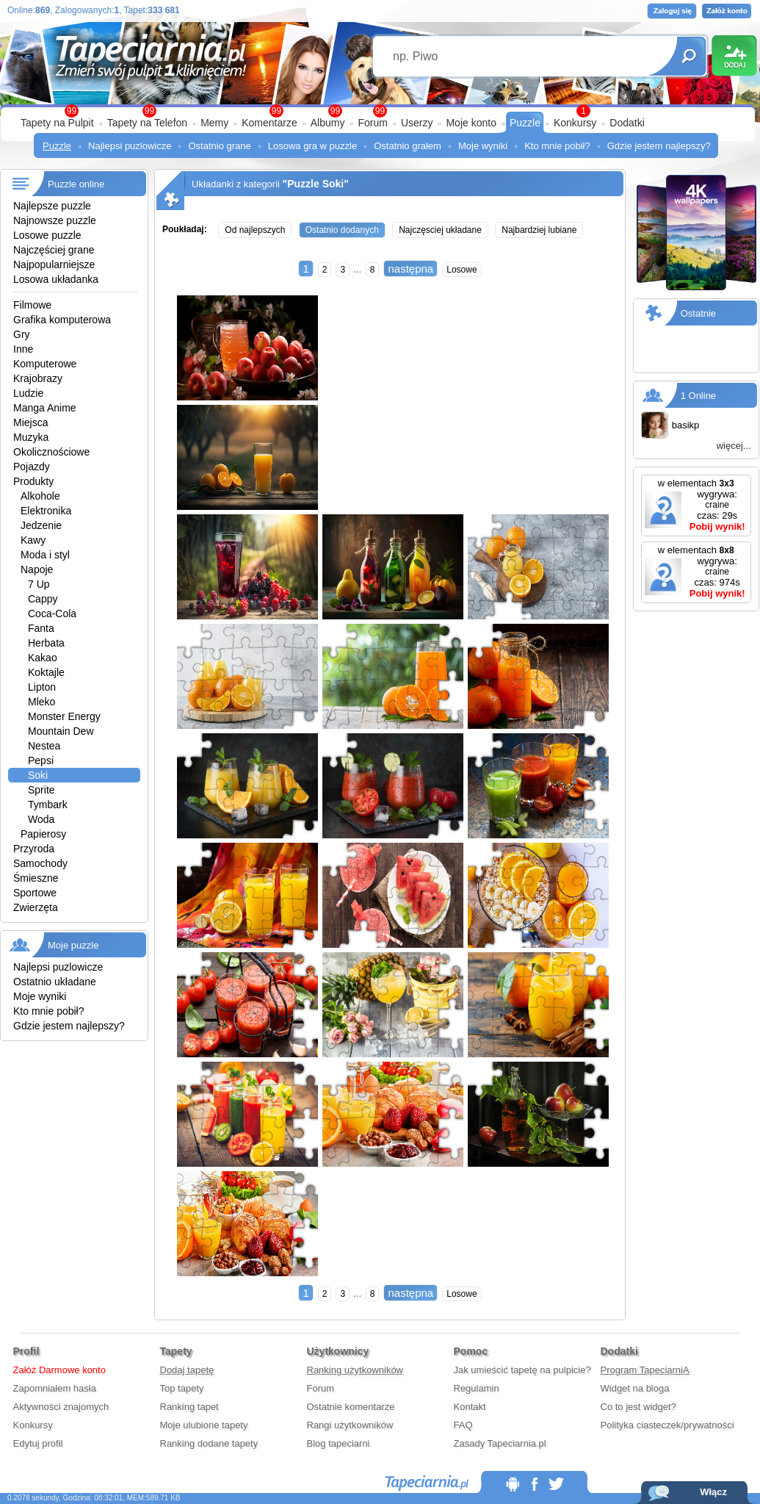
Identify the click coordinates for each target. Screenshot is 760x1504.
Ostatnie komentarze (351, 1406)
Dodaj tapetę (187, 1369)
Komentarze (269, 123)
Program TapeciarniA (645, 1369)
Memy (214, 123)
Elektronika (46, 511)
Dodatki (626, 123)
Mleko (41, 702)
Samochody (40, 863)
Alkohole (40, 496)
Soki (38, 775)
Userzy (417, 123)
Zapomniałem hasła (54, 1388)
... (357, 269)
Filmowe (32, 305)
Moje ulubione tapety (204, 1425)
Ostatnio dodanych (342, 230)
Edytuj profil (38, 1443)
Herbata (46, 643)
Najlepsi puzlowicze (129, 145)
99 (380, 111)
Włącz (713, 1491)
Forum (372, 123)
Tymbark (48, 804)
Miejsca (30, 422)
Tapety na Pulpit (57, 123)
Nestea (44, 746)
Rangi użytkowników (350, 1425)
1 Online (698, 395)
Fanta (41, 628)
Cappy (42, 599)
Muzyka (30, 437)
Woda (41, 819)
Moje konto (471, 123)
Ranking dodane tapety (209, 1443)
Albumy (328, 123)
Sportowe (35, 893)
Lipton (42, 687)
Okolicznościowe (51, 452)
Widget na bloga (635, 1388)
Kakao (42, 657)
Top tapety (182, 1388)
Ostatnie (698, 313)
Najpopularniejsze (54, 264)
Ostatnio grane (219, 145)
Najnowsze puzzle (54, 220)
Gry (21, 334)
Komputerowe (44, 364)
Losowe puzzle (47, 235)
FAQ (463, 1425)
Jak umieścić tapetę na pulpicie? (522, 1369)
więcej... (734, 445)
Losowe (461, 270)
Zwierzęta (35, 907)
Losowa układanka (55, 279)
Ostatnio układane (54, 981)
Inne (23, 349)
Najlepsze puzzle (52, 206)
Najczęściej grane (54, 250)
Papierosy (43, 834)
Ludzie (28, 393)
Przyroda (33, 848)
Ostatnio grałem (407, 145)
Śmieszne (35, 878)
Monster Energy (64, 716)
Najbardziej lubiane (539, 230)
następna (410, 268)
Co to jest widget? (638, 1406)
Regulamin (476, 1388)
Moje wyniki (482, 145)
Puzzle (525, 123)
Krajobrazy (37, 378)
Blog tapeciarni (338, 1443)
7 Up (39, 584)
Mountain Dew (61, 731)
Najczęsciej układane (440, 230)
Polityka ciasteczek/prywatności (667, 1425)
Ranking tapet (189, 1406)
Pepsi (41, 760)
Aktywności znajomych (61, 1406)
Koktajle (46, 672)
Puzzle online (76, 184)
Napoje (37, 569)
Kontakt (470, 1406)
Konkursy (575, 123)
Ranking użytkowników (355, 1369)
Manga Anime (44, 408)
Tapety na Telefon (147, 123)
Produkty (33, 481)
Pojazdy (31, 466)
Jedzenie (41, 525)
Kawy (33, 540)
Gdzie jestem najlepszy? (659, 145)
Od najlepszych (255, 230)
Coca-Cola (52, 613)
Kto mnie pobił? (557, 145)
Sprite (41, 790)
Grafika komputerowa (62, 319)
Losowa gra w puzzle (312, 145)
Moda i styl (45, 555)
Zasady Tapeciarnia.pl (500, 1443)
